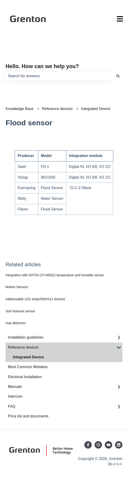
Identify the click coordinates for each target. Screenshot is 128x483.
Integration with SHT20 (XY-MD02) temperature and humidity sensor (55, 275)
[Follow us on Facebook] (88, 445)
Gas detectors (16, 323)
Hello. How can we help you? (42, 66)
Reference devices (57, 109)
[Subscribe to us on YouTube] (108, 445)
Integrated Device (95, 109)
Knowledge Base (19, 109)
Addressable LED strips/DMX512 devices (35, 299)
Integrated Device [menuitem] (28, 357)
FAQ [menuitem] (11, 406)
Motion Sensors (17, 287)
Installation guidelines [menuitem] (25, 337)
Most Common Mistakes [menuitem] (28, 367)
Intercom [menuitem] (15, 396)
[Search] (118, 76)
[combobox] (60, 76)
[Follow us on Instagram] (98, 445)
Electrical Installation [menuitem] (25, 377)
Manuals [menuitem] (15, 387)
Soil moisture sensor (20, 311)
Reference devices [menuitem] (23, 347)
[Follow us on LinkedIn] (118, 445)
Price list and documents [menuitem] (28, 416)
